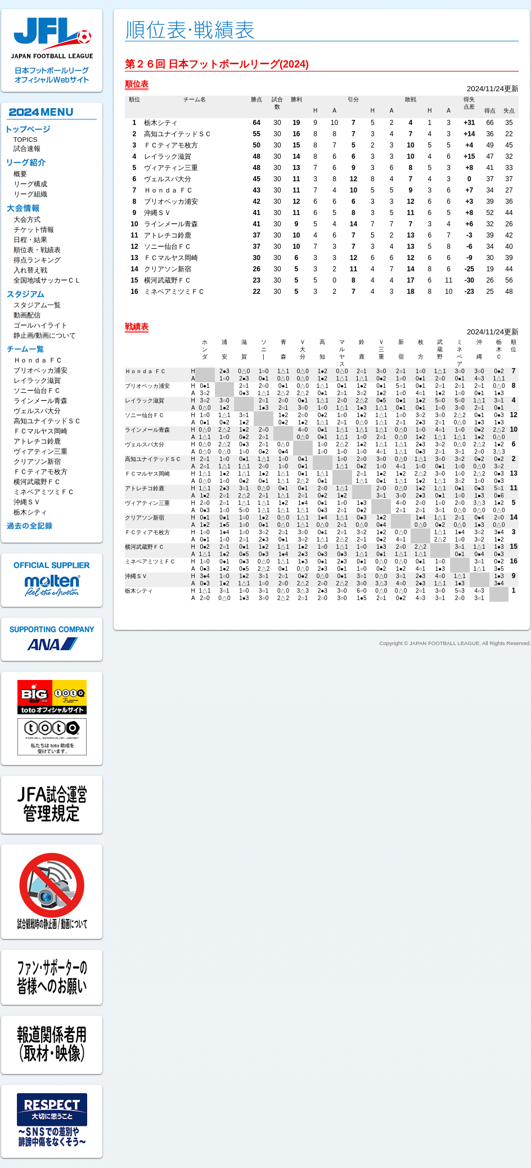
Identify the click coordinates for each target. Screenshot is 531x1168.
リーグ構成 (30, 184)
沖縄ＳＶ (27, 502)
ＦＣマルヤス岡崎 (41, 431)
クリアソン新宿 (37, 461)
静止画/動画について (45, 335)
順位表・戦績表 (37, 250)
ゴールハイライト (41, 325)
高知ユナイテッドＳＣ (47, 421)
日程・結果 (30, 239)
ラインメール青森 (41, 400)
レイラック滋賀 (37, 380)
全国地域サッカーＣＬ (47, 280)
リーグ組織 (30, 194)
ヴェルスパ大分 (37, 411)
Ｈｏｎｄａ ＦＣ (38, 360)
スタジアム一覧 (37, 305)
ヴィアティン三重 (41, 451)
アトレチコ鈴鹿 (37, 441)
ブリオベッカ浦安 (41, 370)
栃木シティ (30, 512)
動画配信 (27, 315)
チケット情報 (34, 229)
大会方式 (27, 219)
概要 (20, 174)
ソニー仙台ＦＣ (37, 390)
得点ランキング (37, 260)
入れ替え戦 (30, 270)
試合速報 (27, 148)
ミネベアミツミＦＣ (44, 492)
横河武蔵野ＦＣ (37, 481)
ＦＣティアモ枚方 (41, 471)
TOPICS (26, 139)
